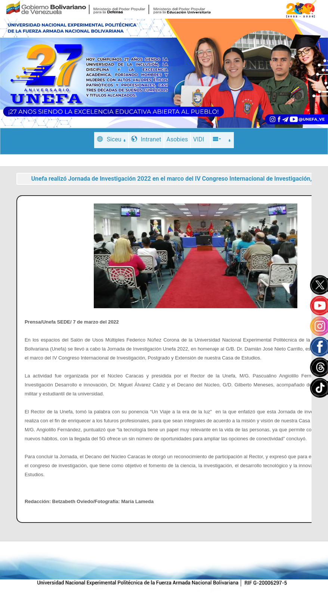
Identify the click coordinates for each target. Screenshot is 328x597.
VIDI (198, 139)
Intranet (146, 139)
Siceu (111, 139)
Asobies (177, 139)
